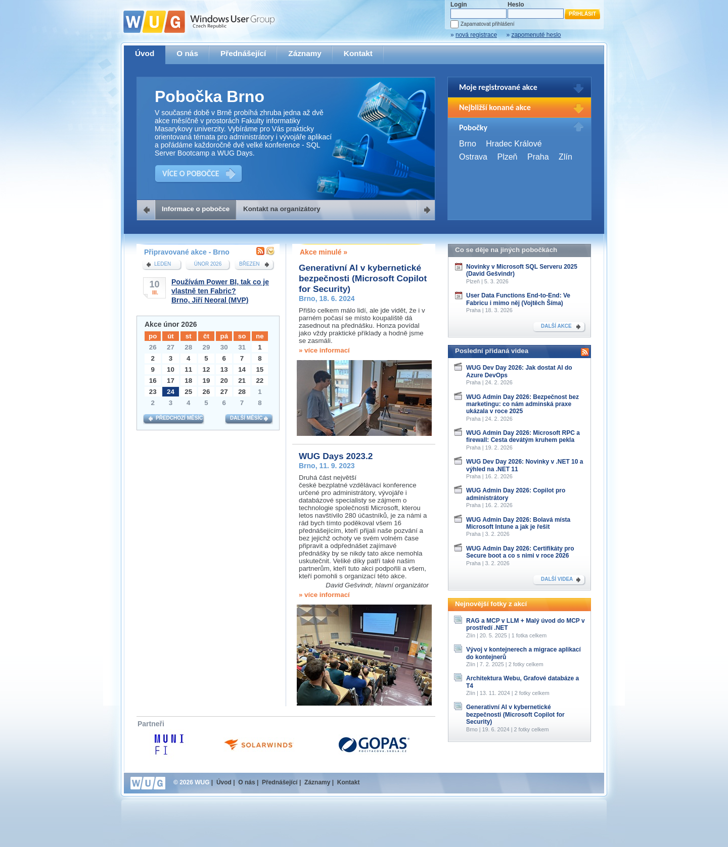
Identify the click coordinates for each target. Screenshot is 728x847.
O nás (187, 53)
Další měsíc (246, 418)
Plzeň (507, 157)
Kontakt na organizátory (282, 209)
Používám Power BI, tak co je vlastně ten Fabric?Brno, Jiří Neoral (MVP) (220, 291)
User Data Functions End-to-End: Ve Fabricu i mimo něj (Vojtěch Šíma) (518, 299)
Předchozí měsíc (179, 418)
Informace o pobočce (196, 209)
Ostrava (473, 157)
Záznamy (305, 53)
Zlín (565, 157)
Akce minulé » (323, 252)
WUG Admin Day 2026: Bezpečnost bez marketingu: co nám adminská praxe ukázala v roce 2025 (522, 404)
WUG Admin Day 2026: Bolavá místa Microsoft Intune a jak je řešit (518, 523)
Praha (538, 157)
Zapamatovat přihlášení (487, 24)
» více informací (324, 350)
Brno (467, 143)
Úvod (144, 53)
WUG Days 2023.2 (336, 456)
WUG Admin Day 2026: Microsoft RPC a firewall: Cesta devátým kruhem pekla (523, 436)
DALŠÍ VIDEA (557, 579)
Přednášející (243, 53)
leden (162, 264)
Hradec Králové (513, 143)
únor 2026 (207, 264)
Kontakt (358, 53)
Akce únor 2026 (171, 324)
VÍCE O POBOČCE (190, 173)
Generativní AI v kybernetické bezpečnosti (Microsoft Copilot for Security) (363, 278)
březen (249, 264)
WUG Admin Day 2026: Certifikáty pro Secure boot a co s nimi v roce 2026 (520, 552)
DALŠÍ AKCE (556, 326)
